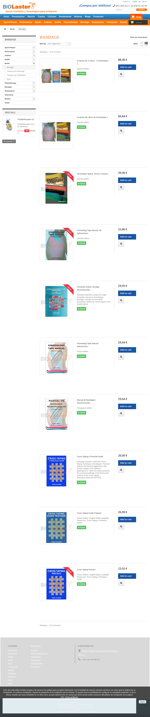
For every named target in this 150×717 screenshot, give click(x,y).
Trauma (41, 17)
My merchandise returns (39, 653)
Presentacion (18, 17)
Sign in (144, 1)
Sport (8, 79)
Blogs (88, 17)
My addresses (36, 660)
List (146, 44)
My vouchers (35, 667)
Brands (123, 22)
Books (58, 22)
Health (38, 22)
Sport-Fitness (10, 22)
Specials (10, 112)
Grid (141, 44)
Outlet (7, 103)
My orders (34, 650)
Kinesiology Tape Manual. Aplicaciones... (88, 344)
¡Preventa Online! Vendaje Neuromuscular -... (88, 288)
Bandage (84, 22)
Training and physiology (15, 71)
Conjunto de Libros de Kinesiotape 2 (92, 117)
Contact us (126, 1)
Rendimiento (65, 17)
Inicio (6, 17)
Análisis (48, 22)
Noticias (78, 17)
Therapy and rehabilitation (16, 75)
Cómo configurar (71, 697)
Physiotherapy (71, 22)
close (142, 702)
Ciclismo (52, 17)
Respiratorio (98, 22)
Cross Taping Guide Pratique (89, 513)
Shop (138, 17)
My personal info (36, 663)
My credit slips (36, 657)
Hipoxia (31, 17)
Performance (26, 22)
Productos (98, 17)
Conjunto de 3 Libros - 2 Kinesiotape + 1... (93, 62)
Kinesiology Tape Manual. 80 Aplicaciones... (89, 231)
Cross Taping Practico (86, 569)
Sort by (43, 44)
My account (36, 646)
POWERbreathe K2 (25, 119)
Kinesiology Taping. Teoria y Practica (92, 174)
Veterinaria (112, 22)
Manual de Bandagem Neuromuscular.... (86, 401)
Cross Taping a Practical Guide (90, 456)
